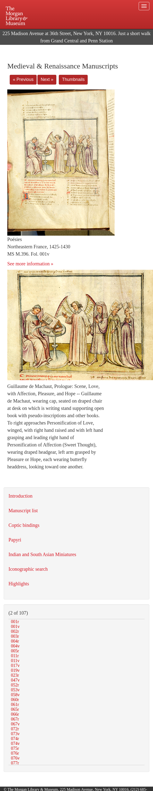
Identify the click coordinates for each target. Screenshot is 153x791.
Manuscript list (23, 510)
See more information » (30, 263)
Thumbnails (73, 79)
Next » (47, 79)
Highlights (18, 583)
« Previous (23, 79)
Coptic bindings (23, 525)
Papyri (14, 539)
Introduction (20, 496)
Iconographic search (28, 569)
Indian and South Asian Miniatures (42, 554)
